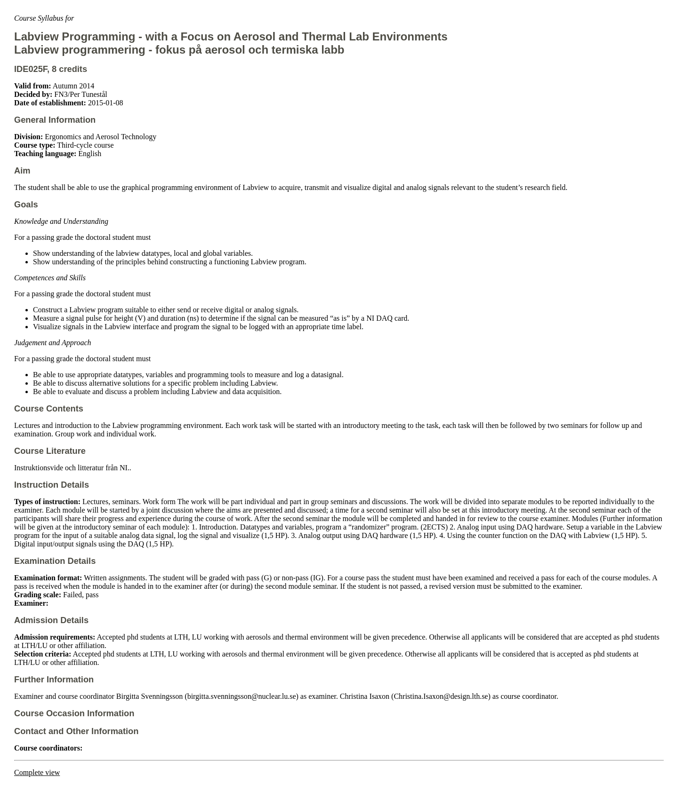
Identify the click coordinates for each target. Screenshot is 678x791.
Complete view (37, 772)
